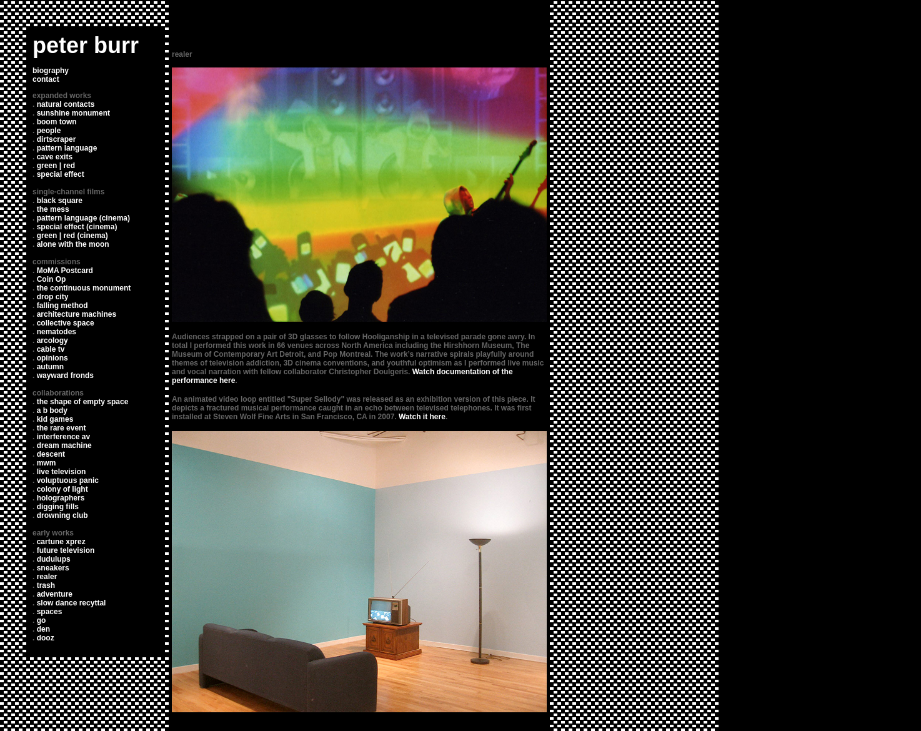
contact (45, 79)
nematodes (56, 331)
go (41, 620)
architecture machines (76, 314)
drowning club (62, 515)
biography (50, 70)
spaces (49, 611)
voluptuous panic (68, 480)
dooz (45, 638)
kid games (55, 419)
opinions (52, 358)
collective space (65, 323)
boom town (57, 121)
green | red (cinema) (72, 235)
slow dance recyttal (71, 603)
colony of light (62, 489)
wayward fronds (65, 375)
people (49, 130)
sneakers (53, 568)
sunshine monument (73, 113)
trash (46, 585)
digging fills (58, 506)
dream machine (64, 445)
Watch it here (422, 416)
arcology (52, 340)
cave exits (54, 156)
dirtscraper (56, 139)
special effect (60, 174)
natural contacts (66, 104)
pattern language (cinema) (83, 218)
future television (66, 550)
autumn (50, 366)
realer (47, 576)
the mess (53, 209)
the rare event (61, 428)
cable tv (51, 349)
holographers (61, 498)
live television (61, 471)
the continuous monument (84, 288)
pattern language (67, 148)
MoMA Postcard (65, 270)
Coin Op (51, 279)
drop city (53, 296)
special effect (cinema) (77, 226)
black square (59, 200)
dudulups (54, 559)
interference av (63, 436)
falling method (62, 305)
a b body (52, 410)
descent (51, 454)
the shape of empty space (83, 401)
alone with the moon (73, 244)
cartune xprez (61, 541)
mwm (46, 463)
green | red (56, 165)
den (43, 629)
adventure (54, 594)
